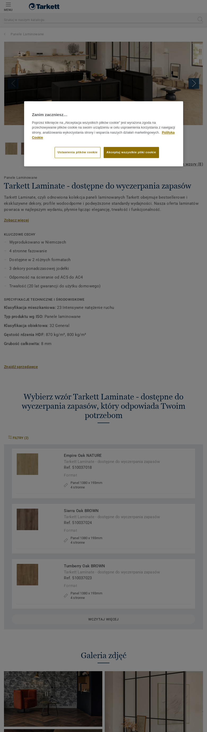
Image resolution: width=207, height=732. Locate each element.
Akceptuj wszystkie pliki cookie (131, 152)
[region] (103, 133)
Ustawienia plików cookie (78, 152)
